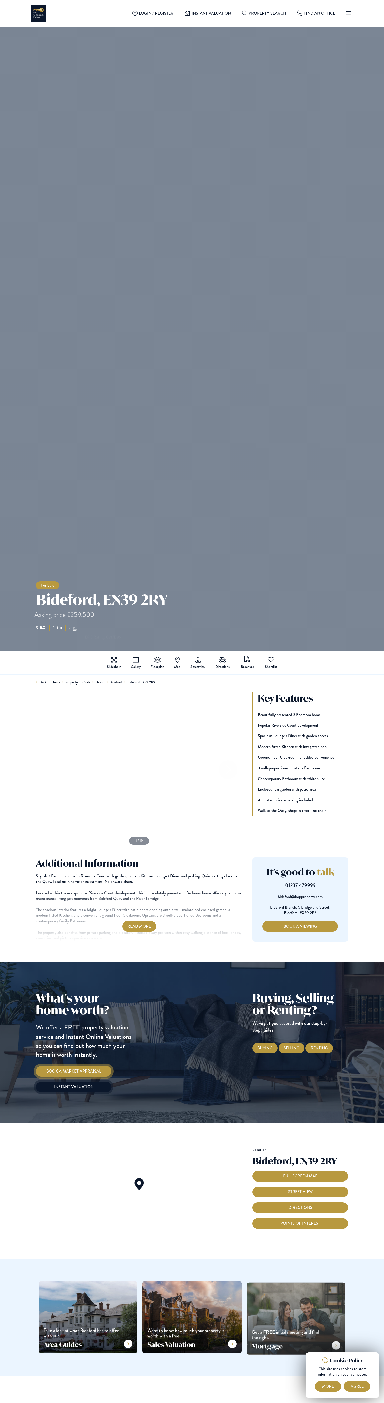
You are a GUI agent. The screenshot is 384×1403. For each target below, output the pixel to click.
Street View (300, 1201)
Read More (130, 926)
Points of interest (300, 1232)
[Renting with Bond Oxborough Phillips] (328, 1048)
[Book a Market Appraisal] (64, 1071)
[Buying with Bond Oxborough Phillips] (274, 1048)
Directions (300, 1217)
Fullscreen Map (300, 1185)
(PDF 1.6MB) (247, 662)
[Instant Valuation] (64, 1087)
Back (43, 682)
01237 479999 (309, 885)
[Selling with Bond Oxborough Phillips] (301, 1048)
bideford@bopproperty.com (309, 897)
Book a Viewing (309, 926)
